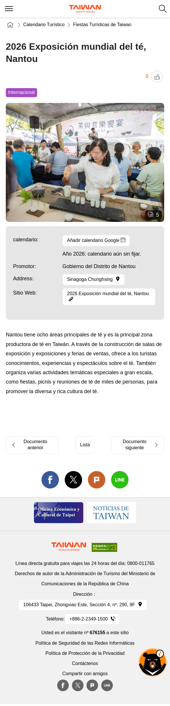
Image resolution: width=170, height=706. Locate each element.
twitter (73, 480)
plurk (92, 685)
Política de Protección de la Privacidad (84, 653)
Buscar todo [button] (163, 9)
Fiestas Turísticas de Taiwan (102, 24)
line (120, 480)
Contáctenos (85, 663)
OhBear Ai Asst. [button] (152, 662)
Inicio (10, 25)
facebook (50, 480)
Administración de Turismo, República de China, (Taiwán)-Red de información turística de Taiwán (85, 9)
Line (107, 685)
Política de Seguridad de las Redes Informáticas (85, 643)
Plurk (96, 480)
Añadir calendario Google (96, 240)
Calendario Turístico (43, 24)
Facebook (63, 685)
